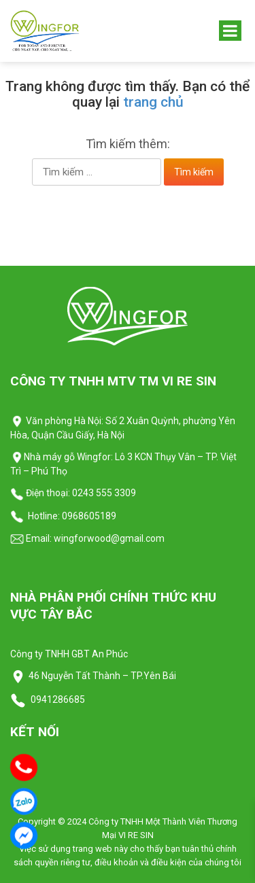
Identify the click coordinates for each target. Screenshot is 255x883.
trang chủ (153, 102)
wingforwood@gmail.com (108, 538)
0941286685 (57, 699)
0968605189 (89, 515)
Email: (31, 538)
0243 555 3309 (104, 492)
